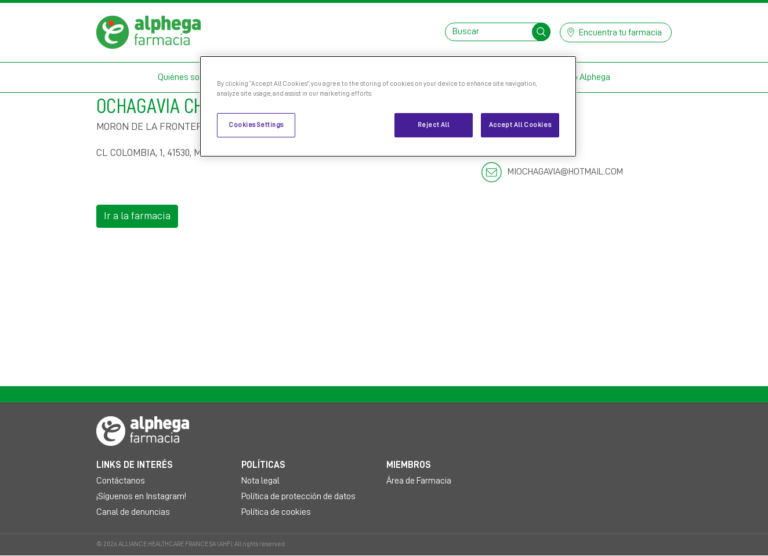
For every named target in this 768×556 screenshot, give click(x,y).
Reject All (434, 125)
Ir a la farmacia (137, 215)
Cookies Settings (256, 125)
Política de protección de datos (298, 496)
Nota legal (260, 480)
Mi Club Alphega (580, 77)
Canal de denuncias (133, 512)
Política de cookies (276, 512)
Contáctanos (120, 480)
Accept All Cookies (520, 125)
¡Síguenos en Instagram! (141, 496)
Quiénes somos (187, 77)
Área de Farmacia (418, 480)
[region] (388, 106)
